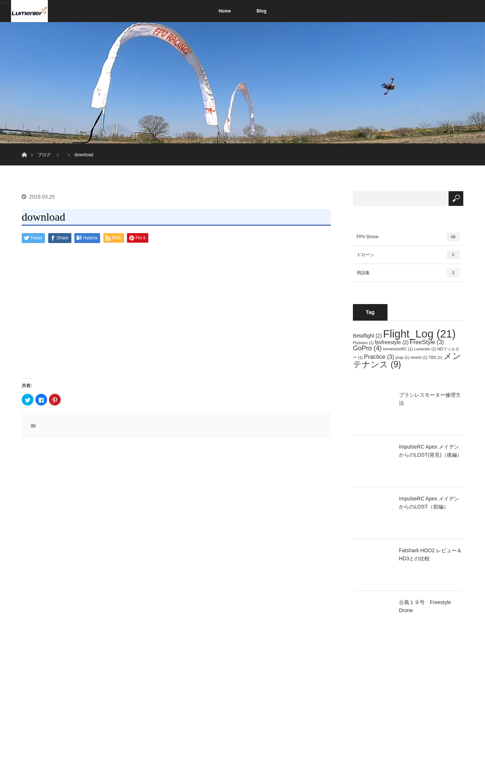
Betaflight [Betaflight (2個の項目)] (367, 336)
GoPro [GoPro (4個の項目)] (367, 348)
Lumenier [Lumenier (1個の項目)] (425, 349)
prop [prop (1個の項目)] (402, 357)
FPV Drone (408, 236)
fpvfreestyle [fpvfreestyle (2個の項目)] (392, 342)
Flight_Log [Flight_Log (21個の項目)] (419, 334)
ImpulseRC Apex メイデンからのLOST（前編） (429, 503)
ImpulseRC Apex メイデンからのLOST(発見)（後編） (430, 451)
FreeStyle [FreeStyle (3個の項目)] (427, 342)
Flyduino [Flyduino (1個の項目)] (363, 342)
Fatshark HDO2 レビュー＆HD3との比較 (430, 554)
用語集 (408, 272)
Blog (261, 11)
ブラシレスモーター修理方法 (430, 399)
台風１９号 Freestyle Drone (425, 606)
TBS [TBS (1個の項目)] (435, 357)
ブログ (44, 154)
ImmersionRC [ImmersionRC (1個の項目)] (398, 349)
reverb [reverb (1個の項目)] (418, 357)
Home (225, 11)
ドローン (408, 254)
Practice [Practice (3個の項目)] (379, 356)
